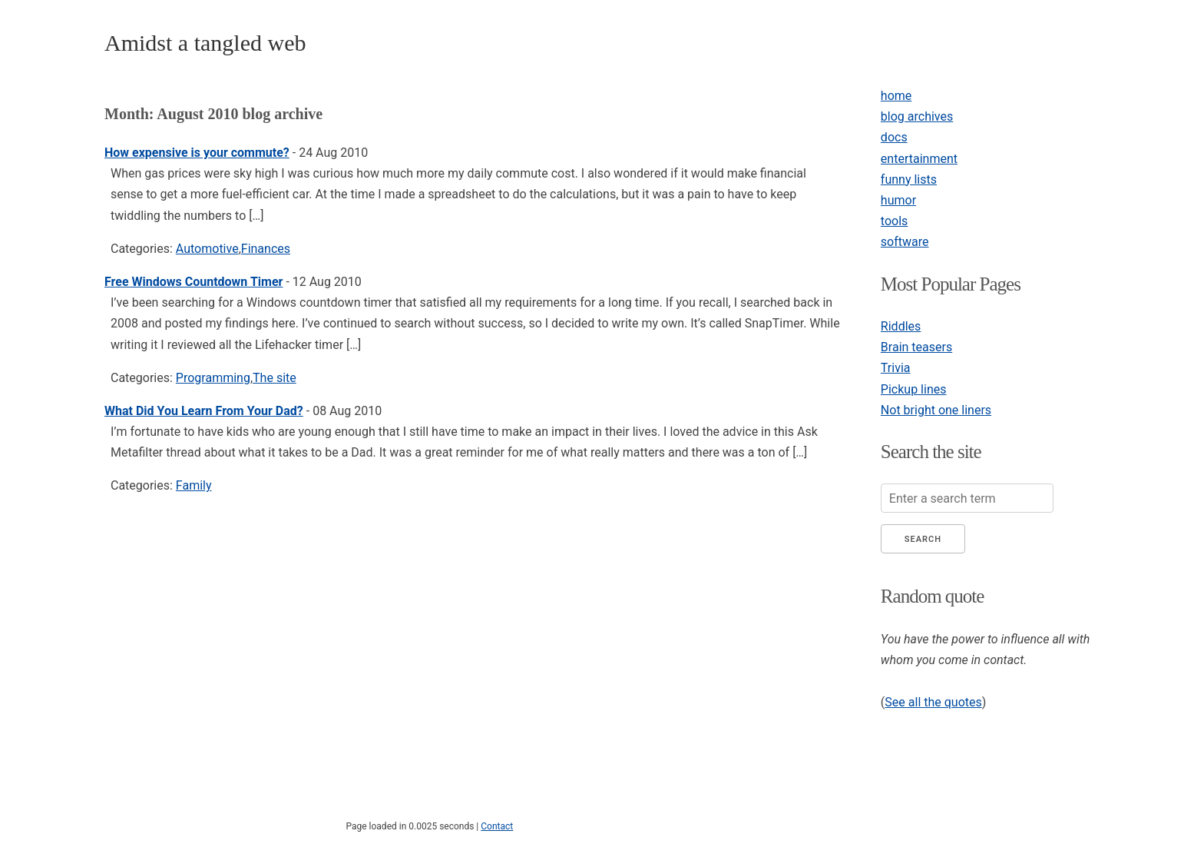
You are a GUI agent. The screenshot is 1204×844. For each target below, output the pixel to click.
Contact (497, 826)
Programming (213, 377)
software (905, 241)
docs (894, 137)
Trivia (896, 368)
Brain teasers (916, 347)
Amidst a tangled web (205, 42)
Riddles (901, 326)
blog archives (917, 116)
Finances (265, 248)
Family (194, 485)
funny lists (909, 179)
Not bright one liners (936, 410)
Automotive (207, 248)
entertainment (919, 158)
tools (894, 221)
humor (898, 200)
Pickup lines (914, 389)
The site (274, 377)
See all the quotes (933, 702)
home (896, 95)
